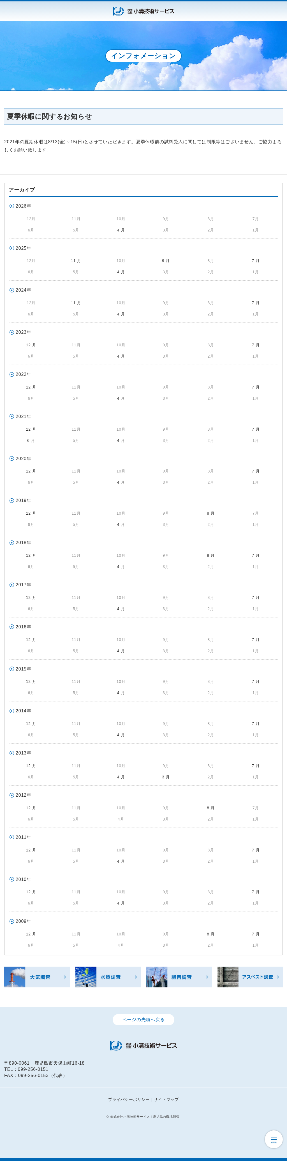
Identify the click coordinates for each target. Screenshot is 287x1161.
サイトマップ (166, 1099)
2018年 (23, 542)
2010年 (23, 879)
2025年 (23, 248)
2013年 (23, 753)
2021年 (23, 416)
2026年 (23, 206)
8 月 (211, 513)
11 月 (76, 260)
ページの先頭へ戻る (143, 1019)
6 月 (31, 440)
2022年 (23, 374)
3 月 (166, 777)
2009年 (23, 921)
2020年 (23, 458)
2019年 (23, 500)
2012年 (23, 795)
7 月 (256, 260)
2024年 (23, 290)
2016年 (23, 626)
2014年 (23, 710)
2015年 (23, 669)
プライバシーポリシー (129, 1099)
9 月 (166, 260)
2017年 (23, 584)
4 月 (121, 230)
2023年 (23, 332)
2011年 (23, 837)
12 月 (31, 345)
